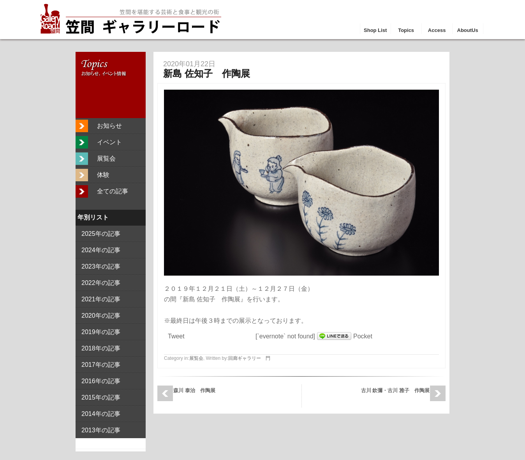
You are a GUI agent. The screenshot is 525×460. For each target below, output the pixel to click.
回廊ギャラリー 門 (249, 358)
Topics (406, 30)
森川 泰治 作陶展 (194, 390)
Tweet (176, 336)
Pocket (362, 336)
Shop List (375, 30)
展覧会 (196, 358)
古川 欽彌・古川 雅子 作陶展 (395, 390)
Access (437, 30)
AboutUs (467, 30)
